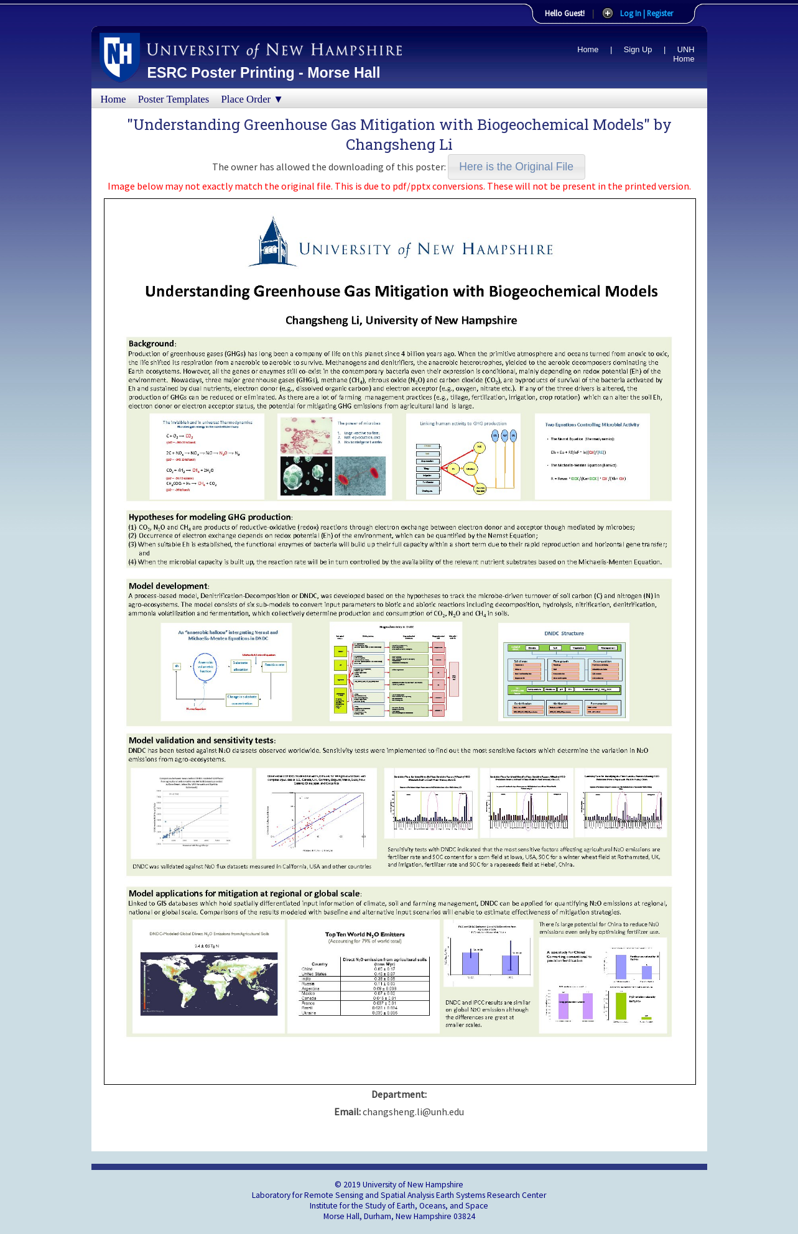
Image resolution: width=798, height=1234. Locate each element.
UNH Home (683, 54)
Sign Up (638, 49)
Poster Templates (174, 99)
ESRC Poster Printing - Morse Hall (264, 73)
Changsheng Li (399, 144)
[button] (516, 167)
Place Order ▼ (252, 99)
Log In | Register (646, 13)
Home (587, 49)
